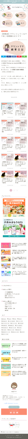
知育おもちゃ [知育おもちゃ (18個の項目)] (15, 332)
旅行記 (6, 310)
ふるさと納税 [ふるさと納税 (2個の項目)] (12, 321)
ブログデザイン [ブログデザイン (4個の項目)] (6, 323)
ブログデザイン (7, 285)
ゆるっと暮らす (7, 301)
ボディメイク (8, 305)
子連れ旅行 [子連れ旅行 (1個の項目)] (5, 327)
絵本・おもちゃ (9, 295)
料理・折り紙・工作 (10, 308)
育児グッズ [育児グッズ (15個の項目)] (5, 334)
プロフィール (14, 407)
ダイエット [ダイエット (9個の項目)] (20, 321)
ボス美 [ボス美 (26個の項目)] (21, 323)
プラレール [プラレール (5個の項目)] (14, 323)
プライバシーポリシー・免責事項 (13, 435)
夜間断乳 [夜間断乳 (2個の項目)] (11, 325)
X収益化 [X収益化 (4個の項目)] (5, 321)
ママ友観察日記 (4, 31)
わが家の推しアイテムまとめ (12, 294)
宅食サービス (8, 306)
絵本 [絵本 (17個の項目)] (22, 332)
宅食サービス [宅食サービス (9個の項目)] (13, 327)
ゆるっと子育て (7, 289)
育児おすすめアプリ (10, 297)
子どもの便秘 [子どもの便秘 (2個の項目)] (19, 325)
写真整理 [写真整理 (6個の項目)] (5, 325)
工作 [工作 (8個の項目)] (20, 327)
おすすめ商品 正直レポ (11, 303)
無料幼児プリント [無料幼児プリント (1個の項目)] (6, 332)
